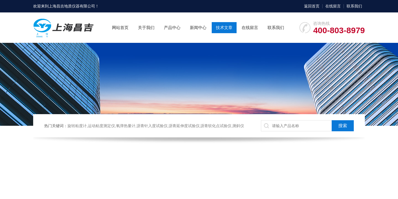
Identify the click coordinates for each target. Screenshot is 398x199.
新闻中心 (198, 27)
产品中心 (172, 27)
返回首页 (312, 6)
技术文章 (224, 27)
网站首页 (120, 27)
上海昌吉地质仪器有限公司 (72, 6)
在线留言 (333, 6)
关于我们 (146, 27)
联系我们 (354, 6)
